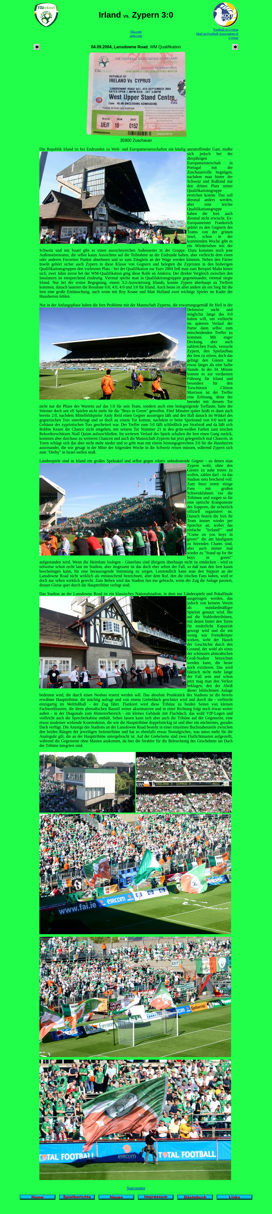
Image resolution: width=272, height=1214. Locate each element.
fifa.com (136, 31)
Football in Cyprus (225, 29)
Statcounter (136, 1188)
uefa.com (136, 36)
